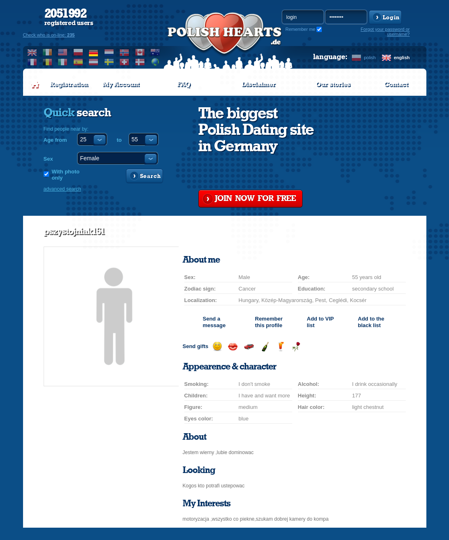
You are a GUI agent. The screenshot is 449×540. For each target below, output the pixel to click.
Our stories (333, 84)
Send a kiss (232, 346)
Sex (48, 159)
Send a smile (217, 346)
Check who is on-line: (49, 34)
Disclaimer (258, 84)
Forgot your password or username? (385, 32)
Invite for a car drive (249, 346)
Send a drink (280, 346)
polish (370, 57)
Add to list (320, 322)
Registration (69, 84)
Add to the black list (371, 322)
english (402, 57)
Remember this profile (269, 322)
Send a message (214, 322)
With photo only (66, 174)
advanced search (62, 189)
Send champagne (265, 346)
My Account (120, 84)
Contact (396, 84)
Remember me (301, 29)
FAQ (184, 84)
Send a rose (296, 346)
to (119, 140)
